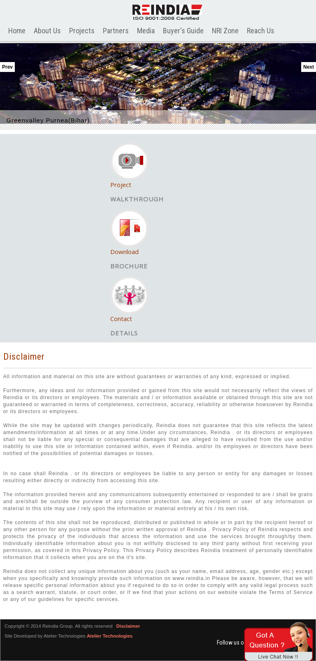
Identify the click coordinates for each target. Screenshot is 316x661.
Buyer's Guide (183, 30)
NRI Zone (225, 30)
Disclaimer (128, 626)
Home (17, 30)
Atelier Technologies (109, 635)
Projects (82, 30)
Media (146, 30)
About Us (47, 30)
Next (308, 67)
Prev (7, 67)
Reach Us (260, 30)
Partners (116, 30)
